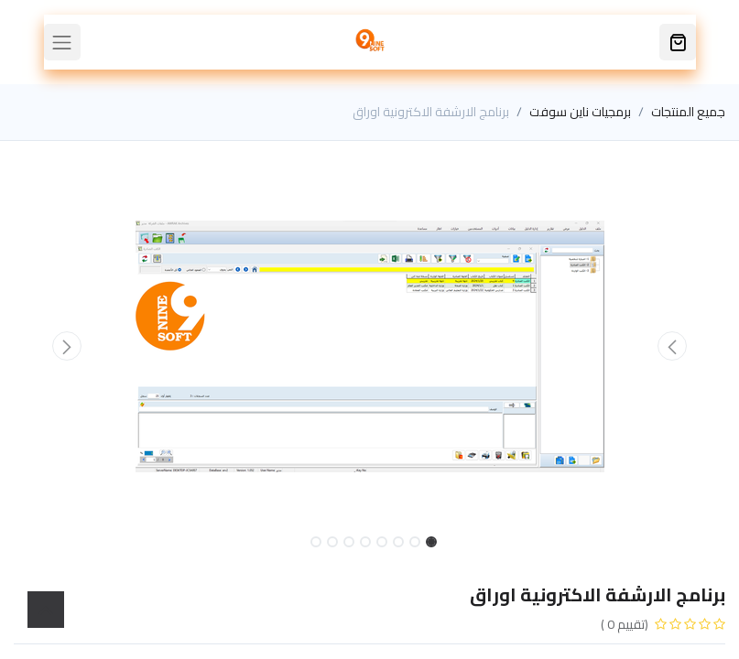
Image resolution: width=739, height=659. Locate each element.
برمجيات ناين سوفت (580, 112)
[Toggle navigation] (62, 42)
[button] (671, 346)
